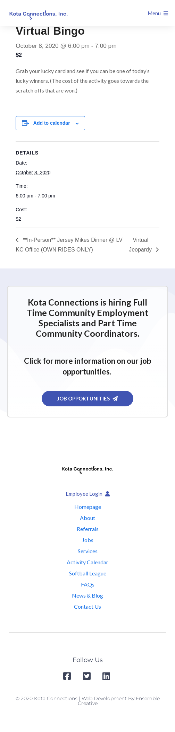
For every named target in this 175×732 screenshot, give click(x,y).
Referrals (88, 529)
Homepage (87, 506)
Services (88, 551)
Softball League (87, 573)
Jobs (87, 540)
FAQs (87, 584)
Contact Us (87, 606)
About (87, 517)
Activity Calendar (87, 562)
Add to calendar (51, 123)
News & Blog (87, 595)
